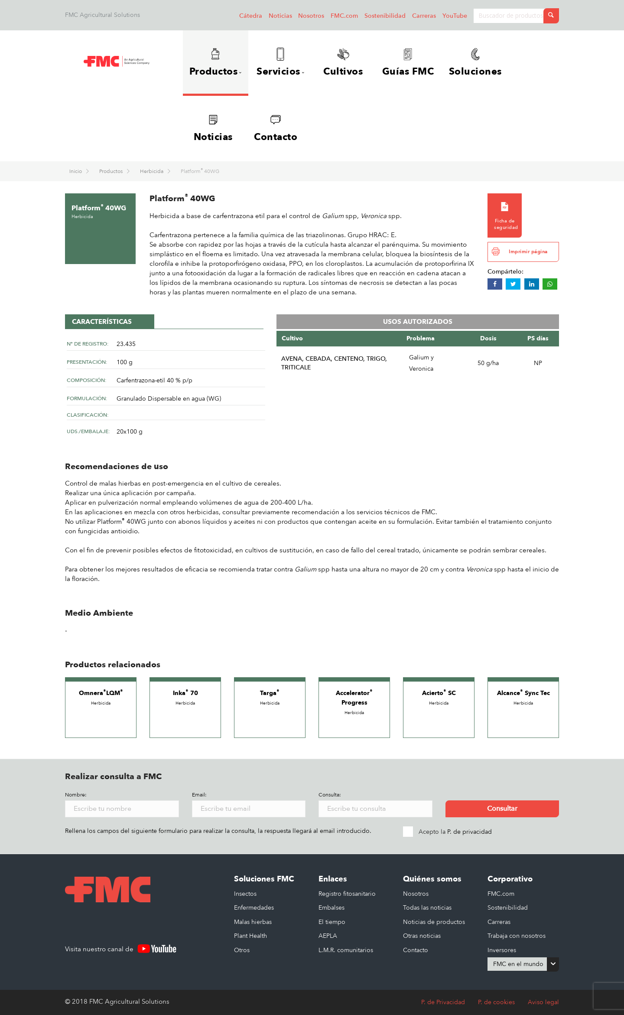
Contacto (275, 128)
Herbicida (152, 171)
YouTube (454, 16)
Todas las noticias (427, 908)
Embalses (331, 908)
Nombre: (76, 794)
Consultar (502, 808)
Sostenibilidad (385, 16)
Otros (242, 950)
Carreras (424, 16)
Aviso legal (543, 1002)
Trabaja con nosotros (517, 936)
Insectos (245, 894)
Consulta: (329, 794)
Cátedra (250, 16)
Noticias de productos (434, 922)
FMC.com (344, 16)
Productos (111, 171)
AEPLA (327, 936)
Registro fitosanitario (347, 894)
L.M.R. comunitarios (345, 950)
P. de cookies (496, 1002)
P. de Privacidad (443, 1002)
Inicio (76, 171)
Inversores (502, 950)
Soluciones (475, 63)
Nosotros (311, 16)
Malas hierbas (253, 922)
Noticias (280, 16)
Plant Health (250, 936)
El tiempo (331, 922)
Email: (199, 794)
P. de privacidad (469, 832)
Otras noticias (422, 936)
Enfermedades (254, 908)
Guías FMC (408, 63)
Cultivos (343, 63)
